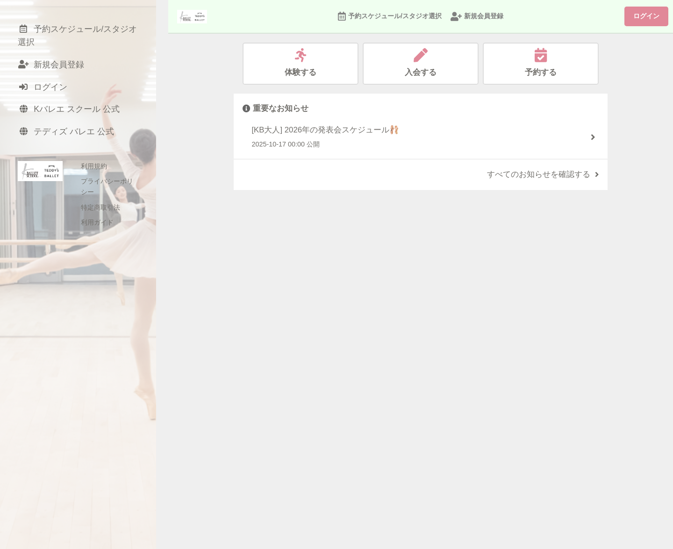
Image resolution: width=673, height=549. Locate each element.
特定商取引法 (100, 202)
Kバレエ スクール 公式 (71, 113)
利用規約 (94, 172)
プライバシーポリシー (113, 187)
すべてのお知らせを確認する (543, 174)
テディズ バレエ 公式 (68, 137)
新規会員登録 (477, 16)
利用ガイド (97, 218)
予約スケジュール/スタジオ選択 (390, 16)
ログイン (646, 16)
